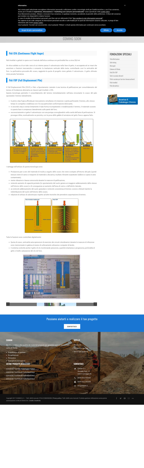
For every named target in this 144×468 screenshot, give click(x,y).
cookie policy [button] (105, 12)
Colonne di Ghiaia (115, 69)
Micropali (112, 66)
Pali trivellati (113, 82)
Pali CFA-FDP (113, 72)
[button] (125, 5)
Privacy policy (57, 459)
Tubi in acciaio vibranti (116, 76)
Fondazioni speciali (81, 410)
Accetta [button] (119, 30)
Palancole (77, 406)
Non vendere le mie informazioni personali (87, 18)
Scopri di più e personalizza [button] (32, 30)
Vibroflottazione (114, 59)
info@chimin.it (83, 447)
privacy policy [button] (38, 23)
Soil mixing (113, 62)
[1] (51, 334)
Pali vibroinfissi (114, 85)
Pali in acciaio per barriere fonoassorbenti (122, 79)
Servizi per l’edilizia (81, 413)
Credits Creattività (34, 462)
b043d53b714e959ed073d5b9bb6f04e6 (20, 430)
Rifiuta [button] (106, 30)
